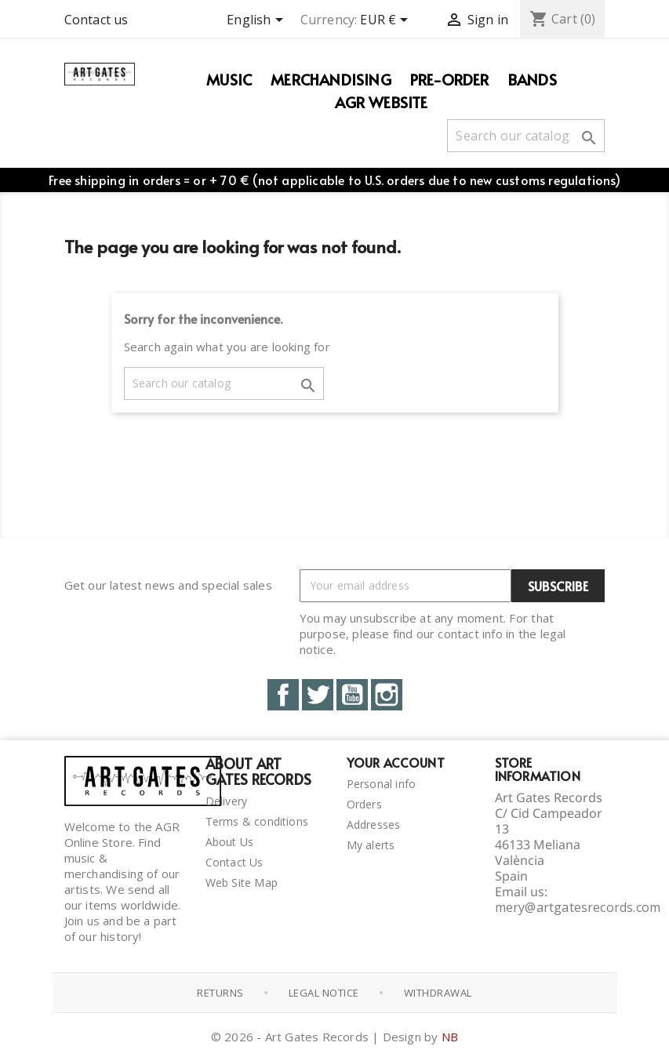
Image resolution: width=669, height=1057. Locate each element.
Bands (532, 79)
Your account (396, 762)
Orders (364, 804)
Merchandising (331, 79)
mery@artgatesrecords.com (578, 907)
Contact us (96, 19)
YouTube (352, 694)
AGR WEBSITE (381, 102)
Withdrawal (438, 993)
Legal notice (324, 993)
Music (229, 79)
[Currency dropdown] (386, 21)
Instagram (386, 694)
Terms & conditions (257, 821)
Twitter (317, 694)
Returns (220, 993)
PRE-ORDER (449, 79)
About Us (229, 841)
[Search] (526, 135)
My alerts (371, 844)
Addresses (374, 824)
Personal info (381, 783)
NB (450, 1036)
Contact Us (234, 862)
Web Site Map (241, 882)
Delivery (226, 801)
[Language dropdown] (257, 21)
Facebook (283, 694)
